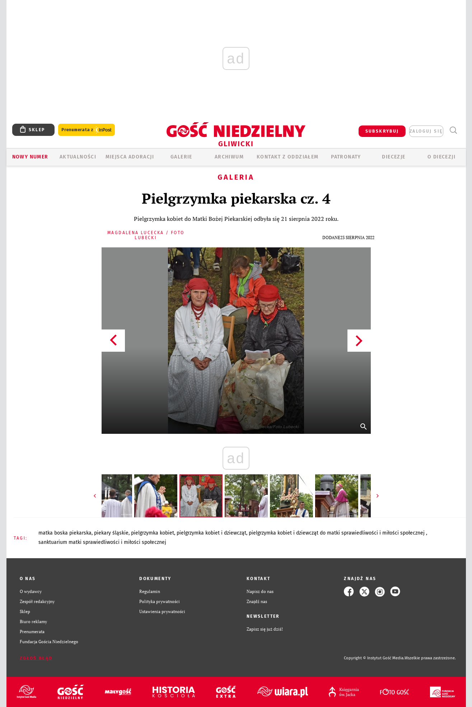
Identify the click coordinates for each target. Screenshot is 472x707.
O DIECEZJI (441, 157)
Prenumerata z (86, 130)
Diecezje (393, 157)
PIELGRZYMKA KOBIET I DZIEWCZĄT (211, 533)
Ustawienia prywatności (162, 611)
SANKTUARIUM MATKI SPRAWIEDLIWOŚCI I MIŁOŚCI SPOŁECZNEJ (102, 542)
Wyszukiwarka (453, 130)
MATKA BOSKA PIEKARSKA (65, 533)
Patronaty (346, 157)
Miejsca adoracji (130, 157)
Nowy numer (30, 157)
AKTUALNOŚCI (78, 157)
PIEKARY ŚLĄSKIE (111, 533)
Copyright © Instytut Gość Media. (374, 658)
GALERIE (181, 157)
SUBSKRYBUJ (382, 131)
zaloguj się (426, 131)
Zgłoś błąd (36, 658)
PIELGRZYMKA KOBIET (152, 533)
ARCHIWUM (229, 157)
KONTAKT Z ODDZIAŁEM (288, 157)
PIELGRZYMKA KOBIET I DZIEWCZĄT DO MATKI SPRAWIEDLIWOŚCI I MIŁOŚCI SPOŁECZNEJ (337, 533)
